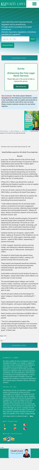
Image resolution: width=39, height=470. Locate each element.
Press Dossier (4, 131)
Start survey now (21, 86)
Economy (25, 131)
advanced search (7, 45)
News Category (15, 131)
